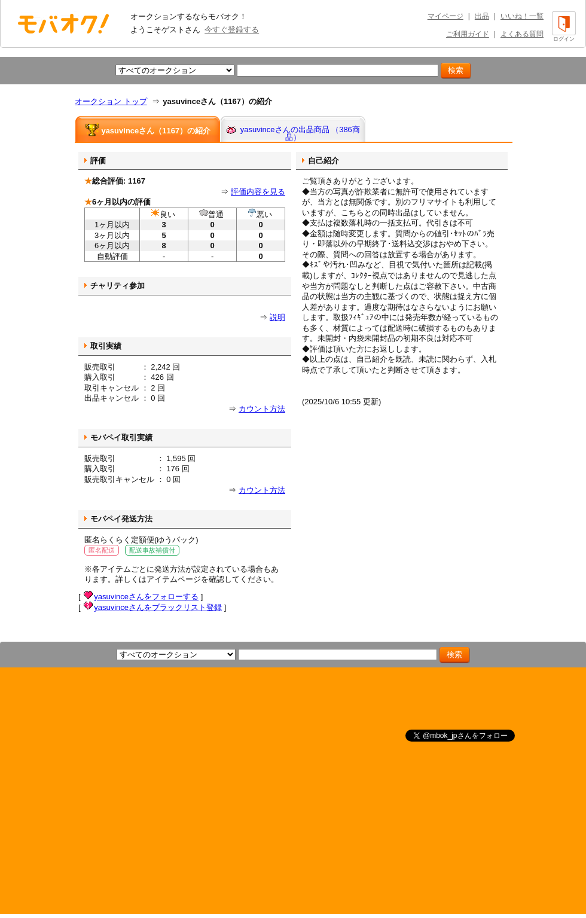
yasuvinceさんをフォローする (146, 596)
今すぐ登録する (232, 29)
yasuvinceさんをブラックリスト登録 (158, 607)
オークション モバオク (63, 23)
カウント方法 (262, 408)
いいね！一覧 (522, 16)
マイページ (445, 16)
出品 (482, 16)
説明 (277, 317)
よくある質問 (522, 34)
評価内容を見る (258, 191)
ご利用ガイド (467, 34)
